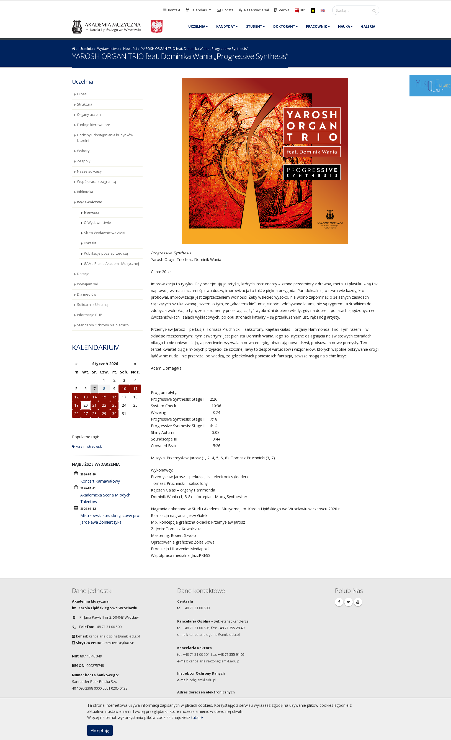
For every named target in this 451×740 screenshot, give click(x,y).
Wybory (83, 150)
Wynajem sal (87, 284)
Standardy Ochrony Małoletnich (103, 325)
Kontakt (90, 243)
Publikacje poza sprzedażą (106, 253)
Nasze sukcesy (89, 171)
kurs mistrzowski (87, 446)
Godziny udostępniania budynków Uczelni (105, 138)
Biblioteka (85, 192)
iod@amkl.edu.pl (202, 680)
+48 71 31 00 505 (196, 628)
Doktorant (284, 26)
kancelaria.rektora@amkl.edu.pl (214, 661)
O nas (82, 94)
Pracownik (316, 26)
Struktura (84, 104)
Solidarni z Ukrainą (92, 304)
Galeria (368, 26)
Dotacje (83, 274)
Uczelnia (196, 26)
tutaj (197, 717)
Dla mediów (86, 294)
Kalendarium (96, 347)
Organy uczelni (89, 114)
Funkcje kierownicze (93, 124)
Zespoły (83, 161)
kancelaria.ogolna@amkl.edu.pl (114, 636)
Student (254, 26)
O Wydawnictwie (97, 222)
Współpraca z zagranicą (96, 181)
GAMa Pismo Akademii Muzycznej (111, 263)
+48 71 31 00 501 (196, 654)
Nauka (344, 26)
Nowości (130, 48)
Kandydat (225, 26)
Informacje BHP (89, 315)
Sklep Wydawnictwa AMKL (105, 233)
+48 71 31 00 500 (108, 626)
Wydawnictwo (108, 48)
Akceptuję (100, 730)
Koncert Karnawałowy (100, 481)
